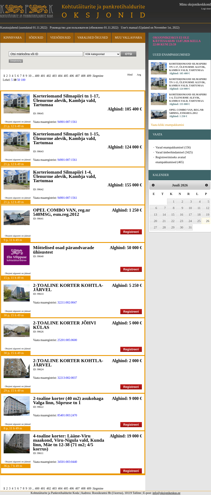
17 (190, 214)
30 (181, 227)
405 (66, 75)
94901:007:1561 (67, 121)
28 (164, 227)
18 (199, 214)
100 (23, 79)
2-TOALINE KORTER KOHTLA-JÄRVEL (68, 287)
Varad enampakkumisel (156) (173, 147)
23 (181, 221)
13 (155, 214)
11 (199, 208)
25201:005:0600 (67, 340)
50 (18, 79)
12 (207, 208)
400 (37, 75)
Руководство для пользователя (69, 27)
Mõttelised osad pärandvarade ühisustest (63, 249)
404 (60, 75)
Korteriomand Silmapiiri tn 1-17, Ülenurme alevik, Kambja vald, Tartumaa (66, 100)
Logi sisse (206, 8)
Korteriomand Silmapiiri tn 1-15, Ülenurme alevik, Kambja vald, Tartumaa (66, 138)
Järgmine (98, 75)
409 (89, 75)
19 (207, 214)
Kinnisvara (12, 37)
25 (199, 221)
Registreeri (131, 232)
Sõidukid (36, 37)
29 (173, 227)
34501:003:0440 (67, 461)
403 (54, 75)
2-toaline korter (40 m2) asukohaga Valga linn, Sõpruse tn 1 (68, 400)
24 (190, 221)
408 (83, 75)
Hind (129, 75)
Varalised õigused (92, 37)
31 (190, 227)
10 (29, 75)
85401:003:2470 (67, 415)
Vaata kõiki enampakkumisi (167, 124)
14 (164, 214)
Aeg (139, 75)
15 (173, 214)
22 (173, 221)
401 (43, 75)
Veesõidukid (60, 37)
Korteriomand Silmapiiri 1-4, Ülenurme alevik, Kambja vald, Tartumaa (64, 176)
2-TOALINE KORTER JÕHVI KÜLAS (64, 325)
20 (155, 221)
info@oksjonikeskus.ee (166, 493)
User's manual (129, 27)
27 (155, 227)
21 (164, 221)
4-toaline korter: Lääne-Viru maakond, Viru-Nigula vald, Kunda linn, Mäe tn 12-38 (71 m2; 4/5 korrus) (68, 442)
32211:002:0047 (67, 302)
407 (77, 75)
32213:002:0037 (67, 377)
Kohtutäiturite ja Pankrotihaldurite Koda (26, 11)
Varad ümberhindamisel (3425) (174, 152)
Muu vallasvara (128, 37)
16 (181, 214)
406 (72, 75)
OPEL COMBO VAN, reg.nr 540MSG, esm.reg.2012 (61, 212)
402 (49, 75)
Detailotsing (15, 61)
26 (207, 221)
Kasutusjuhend (9, 27)
